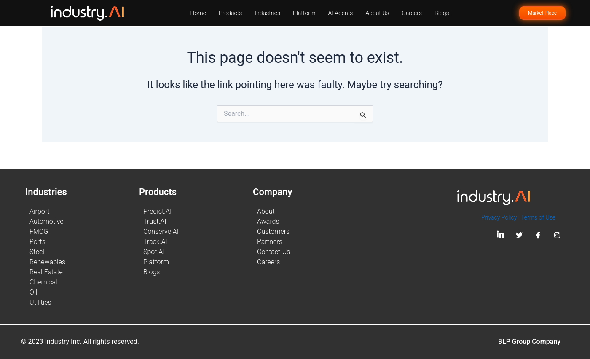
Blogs (441, 13)
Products (230, 13)
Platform (304, 13)
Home (198, 13)
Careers (412, 13)
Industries (267, 13)
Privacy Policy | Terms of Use (518, 217)
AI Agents (340, 13)
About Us (377, 13)
